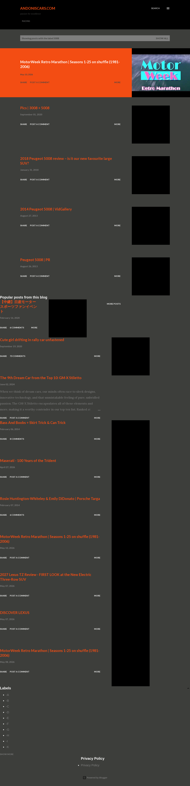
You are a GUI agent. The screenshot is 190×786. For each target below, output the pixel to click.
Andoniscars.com (37, 8)
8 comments (17, 439)
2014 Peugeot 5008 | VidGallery (46, 209)
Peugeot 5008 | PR (35, 260)
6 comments (17, 327)
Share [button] (23, 82)
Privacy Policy (90, 765)
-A (7, 694)
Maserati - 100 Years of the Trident (28, 460)
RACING (26, 21)
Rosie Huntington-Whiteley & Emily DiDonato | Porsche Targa (50, 498)
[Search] (155, 8)
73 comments (17, 356)
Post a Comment (40, 82)
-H (7, 735)
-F (7, 723)
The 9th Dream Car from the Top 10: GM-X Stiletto (40, 378)
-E (7, 718)
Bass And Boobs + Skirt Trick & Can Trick (33, 422)
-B (7, 700)
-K (7, 747)
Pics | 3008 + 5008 (34, 108)
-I (7, 741)
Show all (162, 38)
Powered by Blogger (95, 777)
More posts (114, 304)
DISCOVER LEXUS (14, 612)
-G (7, 729)
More (117, 82)
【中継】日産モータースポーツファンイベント (18, 306)
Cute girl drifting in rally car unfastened (32, 340)
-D (7, 712)
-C (7, 706)
